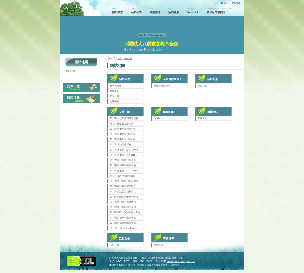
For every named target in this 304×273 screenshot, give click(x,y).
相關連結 (202, 118)
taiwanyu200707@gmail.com (181, 261)
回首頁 (224, 2)
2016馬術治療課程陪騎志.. (123, 186)
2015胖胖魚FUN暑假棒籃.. (123, 165)
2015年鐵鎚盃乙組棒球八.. (123, 191)
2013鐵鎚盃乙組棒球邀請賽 (124, 118)
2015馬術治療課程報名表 (123, 160)
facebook (159, 118)
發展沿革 (114, 90)
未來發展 (114, 96)
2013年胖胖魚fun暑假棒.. (123, 128)
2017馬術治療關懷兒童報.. (123, 207)
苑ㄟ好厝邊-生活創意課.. (122, 123)
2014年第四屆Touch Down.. (124, 149)
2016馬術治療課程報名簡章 (124, 181)
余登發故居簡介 (215, 12)
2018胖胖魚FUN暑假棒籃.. (123, 222)
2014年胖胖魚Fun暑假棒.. (123, 155)
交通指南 (114, 101)
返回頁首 (297, 269)
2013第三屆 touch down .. (123, 228)
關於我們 (117, 12)
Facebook (193, 12)
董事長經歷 (115, 85)
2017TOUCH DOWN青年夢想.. (126, 212)
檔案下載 (81, 88)
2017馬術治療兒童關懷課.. (123, 202)
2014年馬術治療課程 (120, 144)
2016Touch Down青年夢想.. (124, 196)
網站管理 (175, 265)
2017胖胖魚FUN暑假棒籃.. (123, 217)
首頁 (119, 58)
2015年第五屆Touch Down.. (124, 170)
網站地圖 (236, 2)
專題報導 (154, 12)
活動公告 (136, 12)
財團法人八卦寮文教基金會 (83, 7)
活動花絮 (173, 12)
